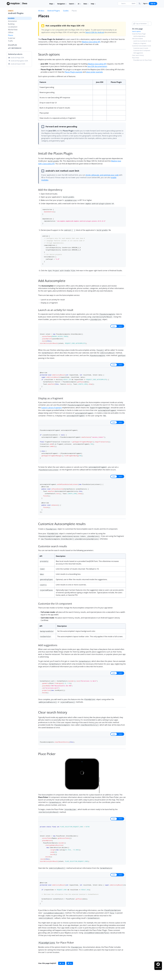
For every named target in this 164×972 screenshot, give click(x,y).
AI (79, 4)
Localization (12, 27)
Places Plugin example (73, 72)
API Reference (14, 48)
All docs (41, 11)
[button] (139, 4)
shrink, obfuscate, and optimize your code (102, 175)
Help (93, 4)
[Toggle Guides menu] (30, 18)
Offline (10, 32)
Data (85, 4)
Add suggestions (138, 53)
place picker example (94, 72)
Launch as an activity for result (142, 41)
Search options (136, 31)
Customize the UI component (141, 50)
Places (10, 35)
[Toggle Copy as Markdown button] (149, 24)
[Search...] (127, 3)
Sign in (145, 3)
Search (72, 4)
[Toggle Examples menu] (30, 45)
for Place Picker (142, 60)
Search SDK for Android (94, 32)
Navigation (62, 4)
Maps (52, 4)
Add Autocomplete (137, 38)
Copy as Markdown (140, 23)
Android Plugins (15, 13)
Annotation (12, 21)
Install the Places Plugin (139, 34)
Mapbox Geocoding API (91, 42)
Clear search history (138, 55)
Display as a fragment (139, 43)
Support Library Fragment (51, 405)
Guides (11, 18)
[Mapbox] (13, 3)
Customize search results (140, 48)
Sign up (153, 3)
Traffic (10, 41)
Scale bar (11, 38)
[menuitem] (139, 4)
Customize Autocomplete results (141, 46)
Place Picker (135, 58)
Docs (24, 3)
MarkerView (12, 29)
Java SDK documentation (97, 66)
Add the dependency (139, 36)
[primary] (61, 956)
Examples (12, 45)
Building (11, 24)
